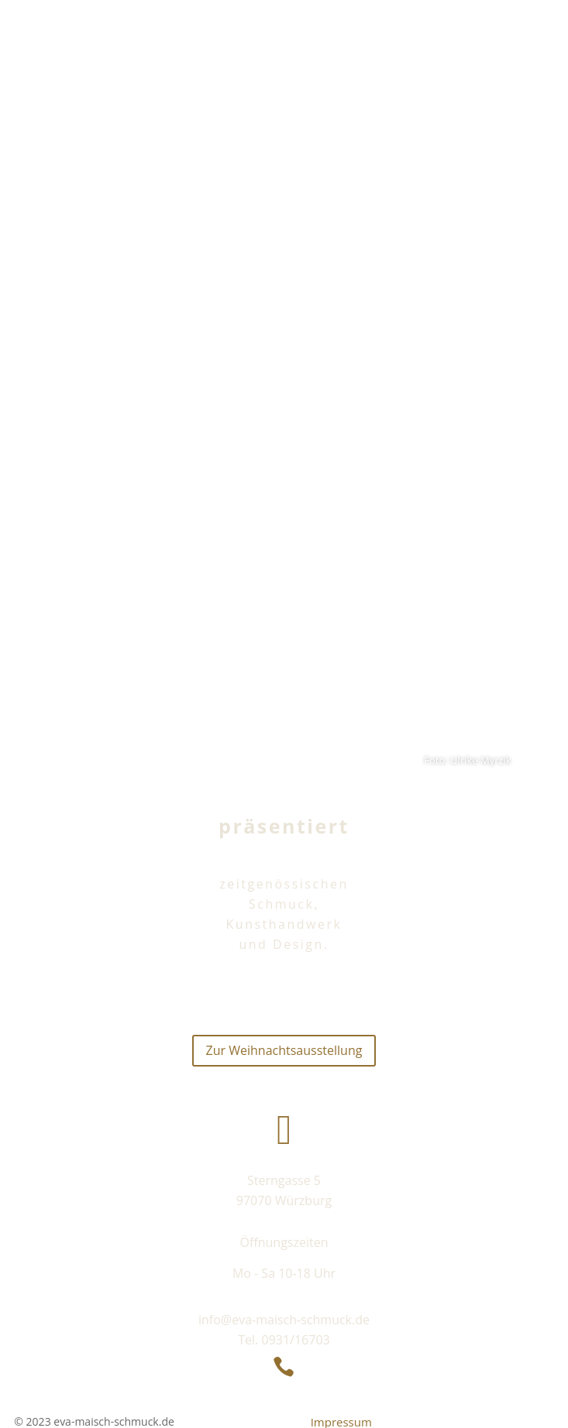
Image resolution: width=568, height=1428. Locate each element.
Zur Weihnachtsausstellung (284, 1050)
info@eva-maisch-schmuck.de (284, 1319)
